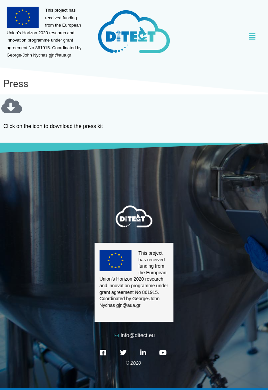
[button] (216, 37)
